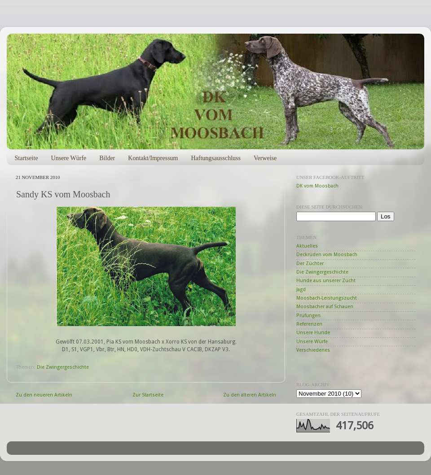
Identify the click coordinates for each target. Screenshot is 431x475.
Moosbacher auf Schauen (324, 306)
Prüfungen (308, 315)
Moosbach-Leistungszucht (326, 298)
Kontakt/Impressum (153, 158)
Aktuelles (307, 246)
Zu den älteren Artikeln (249, 395)
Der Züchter (310, 263)
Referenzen (309, 324)
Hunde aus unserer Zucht (326, 280)
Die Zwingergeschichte (63, 367)
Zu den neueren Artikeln (44, 395)
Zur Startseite (147, 395)
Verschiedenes (313, 350)
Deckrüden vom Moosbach (326, 254)
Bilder (107, 158)
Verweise (265, 158)
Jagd (301, 289)
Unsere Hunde (313, 333)
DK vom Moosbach (317, 186)
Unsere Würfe (69, 158)
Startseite (26, 158)
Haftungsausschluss (215, 158)
